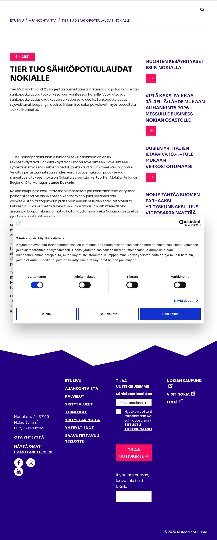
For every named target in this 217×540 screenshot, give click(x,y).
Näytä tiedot (183, 300)
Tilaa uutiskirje (131, 453)
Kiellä (46, 314)
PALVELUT (74, 396)
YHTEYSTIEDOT (79, 427)
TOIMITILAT (76, 412)
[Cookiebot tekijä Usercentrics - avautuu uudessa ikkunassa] (182, 223)
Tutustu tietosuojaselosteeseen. (148, 427)
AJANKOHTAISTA (81, 388)
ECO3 (172, 402)
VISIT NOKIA (178, 394)
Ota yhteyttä (29, 437)
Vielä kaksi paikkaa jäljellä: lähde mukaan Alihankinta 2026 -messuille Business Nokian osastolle (175, 108)
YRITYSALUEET (79, 404)
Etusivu (17, 20)
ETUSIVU (73, 380)
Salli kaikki (170, 314)
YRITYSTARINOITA (82, 419)
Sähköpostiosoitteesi (134, 393)
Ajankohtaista (43, 20)
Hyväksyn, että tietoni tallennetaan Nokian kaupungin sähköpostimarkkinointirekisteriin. (148, 420)
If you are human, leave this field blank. (132, 480)
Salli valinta (108, 314)
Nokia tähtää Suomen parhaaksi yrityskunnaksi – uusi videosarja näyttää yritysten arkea (173, 207)
